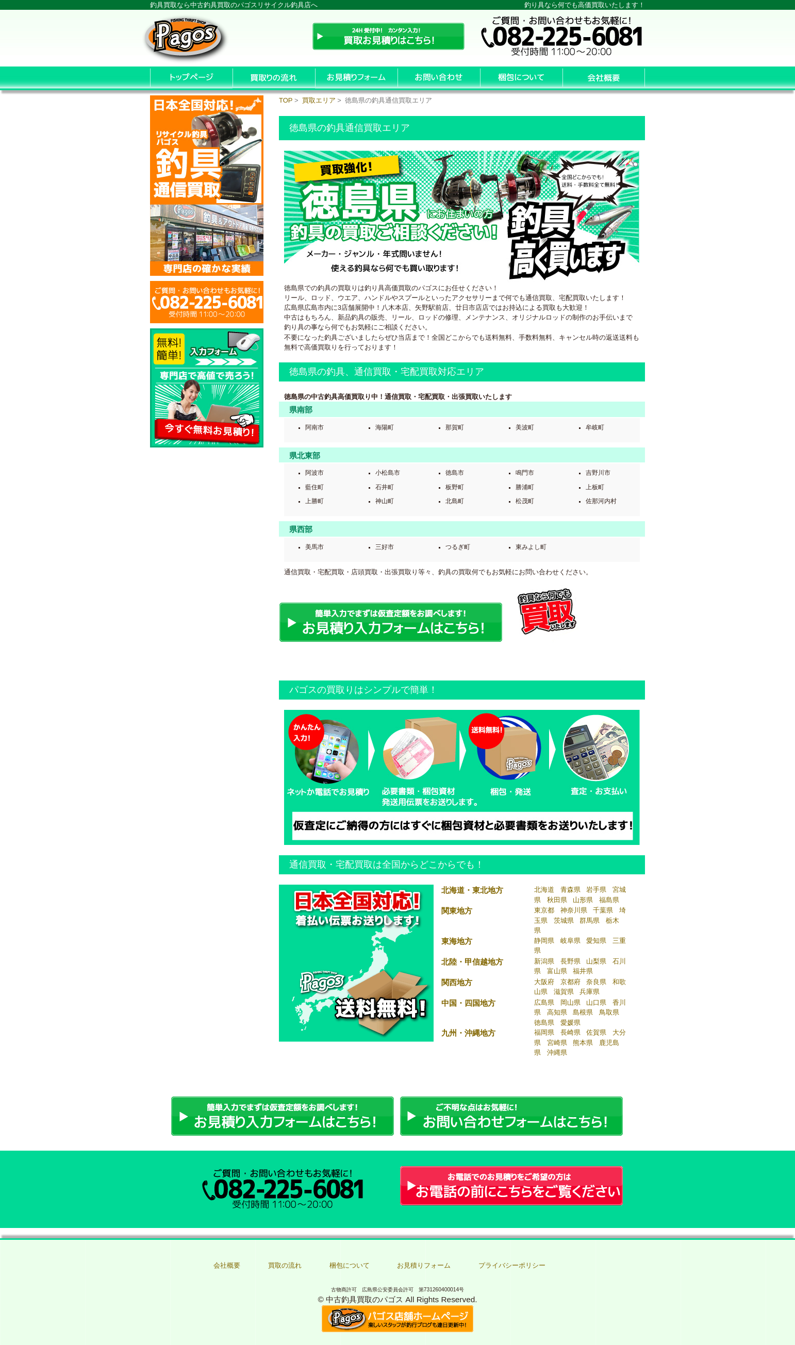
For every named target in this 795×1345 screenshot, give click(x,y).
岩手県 (596, 889)
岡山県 (570, 1002)
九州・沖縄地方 (468, 1032)
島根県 (583, 1012)
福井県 (583, 971)
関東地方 (456, 910)
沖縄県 (557, 1052)
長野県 (570, 961)
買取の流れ (285, 1265)
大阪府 (544, 982)
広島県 (544, 1002)
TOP (285, 100)
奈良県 (596, 982)
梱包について (349, 1265)
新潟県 (544, 961)
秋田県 (557, 900)
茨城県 (564, 920)
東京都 (544, 910)
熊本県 (583, 1043)
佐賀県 (596, 1032)
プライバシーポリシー (511, 1265)
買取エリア (319, 100)
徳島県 (544, 1022)
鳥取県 (609, 1012)
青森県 (570, 889)
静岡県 (544, 940)
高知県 (557, 1012)
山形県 (583, 900)
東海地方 (456, 941)
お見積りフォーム (424, 1265)
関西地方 (456, 982)
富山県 (557, 971)
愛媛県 (570, 1022)
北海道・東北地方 (472, 890)
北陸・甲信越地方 (472, 961)
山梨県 (596, 961)
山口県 (596, 1002)
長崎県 (570, 1032)
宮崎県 (557, 1043)
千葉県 (603, 910)
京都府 (570, 982)
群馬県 (589, 920)
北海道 (544, 889)
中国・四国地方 (468, 1003)
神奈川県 (573, 910)
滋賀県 (564, 991)
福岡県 (544, 1032)
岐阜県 (570, 940)
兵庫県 (589, 991)
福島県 (609, 900)
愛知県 (596, 940)
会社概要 (226, 1265)
